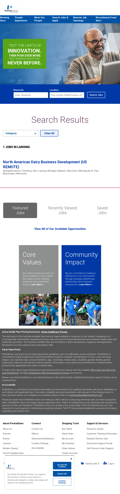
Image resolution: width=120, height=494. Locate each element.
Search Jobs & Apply (60, 19)
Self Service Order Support (100, 448)
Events (6, 438)
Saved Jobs (102, 210)
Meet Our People (39, 19)
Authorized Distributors (43, 438)
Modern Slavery (10, 448)
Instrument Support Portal (99, 443)
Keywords (19, 90)
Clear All (49, 133)
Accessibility (38, 448)
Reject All (62, 474)
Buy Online (67, 429)
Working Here (4, 19)
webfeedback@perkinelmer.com (86, 395)
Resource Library (95, 429)
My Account (68, 438)
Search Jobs (96, 95)
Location (54, 90)
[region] (39, 472)
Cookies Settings (40, 443)
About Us (7, 429)
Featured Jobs (20, 210)
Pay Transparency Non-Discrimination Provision (47, 373)
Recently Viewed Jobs (62, 210)
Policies (7, 433)
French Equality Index (13, 453)
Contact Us (37, 429)
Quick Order (67, 433)
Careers (7, 443)
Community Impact (81, 258)
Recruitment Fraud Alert (106, 19)
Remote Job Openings (80, 19)
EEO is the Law (98, 370)
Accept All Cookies (62, 466)
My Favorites (68, 443)
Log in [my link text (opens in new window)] (111, 463)
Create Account (70, 453)
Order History (68, 448)
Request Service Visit (97, 438)
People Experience (21, 19)
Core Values (32, 258)
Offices (35, 433)
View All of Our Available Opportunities (60, 229)
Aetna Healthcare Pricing (54, 332)
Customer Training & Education (102, 433)
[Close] (71, 459)
